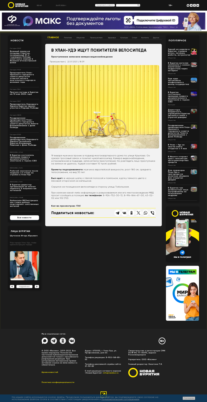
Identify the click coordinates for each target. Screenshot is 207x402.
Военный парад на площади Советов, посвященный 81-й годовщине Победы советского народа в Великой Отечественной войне (23, 57)
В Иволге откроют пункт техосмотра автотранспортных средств (178, 159)
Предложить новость (105, 5)
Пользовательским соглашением (120, 399)
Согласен (189, 398)
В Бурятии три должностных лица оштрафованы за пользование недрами (178, 191)
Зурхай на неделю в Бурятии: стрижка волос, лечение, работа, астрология (179, 52)
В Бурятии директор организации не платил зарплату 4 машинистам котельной (23, 188)
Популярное (177, 40)
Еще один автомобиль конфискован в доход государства (178, 81)
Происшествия (96, 38)
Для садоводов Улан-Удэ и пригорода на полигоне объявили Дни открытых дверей (178, 175)
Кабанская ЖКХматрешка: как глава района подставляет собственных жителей (24, 203)
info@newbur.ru (111, 373)
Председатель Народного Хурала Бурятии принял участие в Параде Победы (24, 106)
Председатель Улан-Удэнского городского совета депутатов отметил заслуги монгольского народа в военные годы (23, 77)
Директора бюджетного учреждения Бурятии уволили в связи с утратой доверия (179, 113)
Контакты (145, 38)
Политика (68, 38)
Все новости (24, 217)
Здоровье (112, 38)
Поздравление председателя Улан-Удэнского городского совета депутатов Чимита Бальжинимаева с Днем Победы (24, 123)
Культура (124, 38)
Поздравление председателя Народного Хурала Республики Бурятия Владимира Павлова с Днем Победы (24, 141)
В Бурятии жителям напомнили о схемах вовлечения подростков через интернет (179, 67)
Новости (17, 40)
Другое (156, 38)
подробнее (24, 287)
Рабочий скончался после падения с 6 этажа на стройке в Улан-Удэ (24, 173)
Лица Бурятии (20, 231)
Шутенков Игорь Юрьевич (24, 236)
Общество (80, 38)
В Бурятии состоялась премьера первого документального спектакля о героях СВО (23, 158)
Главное (53, 37)
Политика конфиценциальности (58, 382)
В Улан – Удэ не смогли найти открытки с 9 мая (177, 147)
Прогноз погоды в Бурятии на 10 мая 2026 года (24, 93)
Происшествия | (58, 62)
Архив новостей (50, 372)
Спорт (134, 38)
